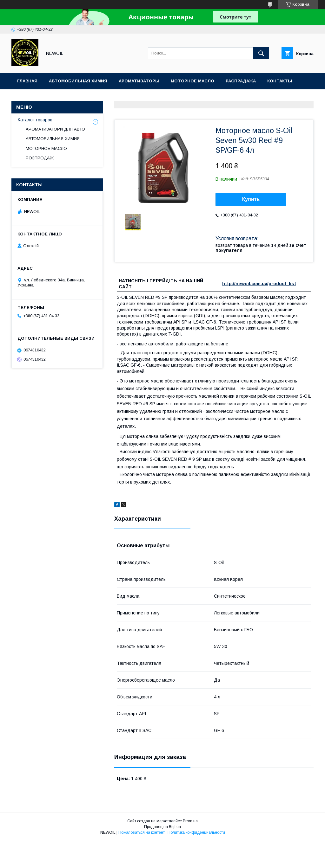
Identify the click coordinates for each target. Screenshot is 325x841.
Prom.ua (190, 821)
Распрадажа (241, 81)
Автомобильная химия (78, 81)
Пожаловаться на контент (141, 832)
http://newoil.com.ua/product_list (259, 283)
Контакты (279, 81)
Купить (251, 199)
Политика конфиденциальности (196, 832)
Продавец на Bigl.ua (162, 827)
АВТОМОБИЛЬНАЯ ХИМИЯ (53, 138)
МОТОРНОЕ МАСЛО (46, 148)
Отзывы (27, 97)
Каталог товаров (35, 119)
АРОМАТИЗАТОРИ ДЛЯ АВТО (55, 129)
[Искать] (261, 53)
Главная (27, 81)
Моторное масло (192, 81)
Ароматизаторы (139, 81)
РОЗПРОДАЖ (40, 158)
